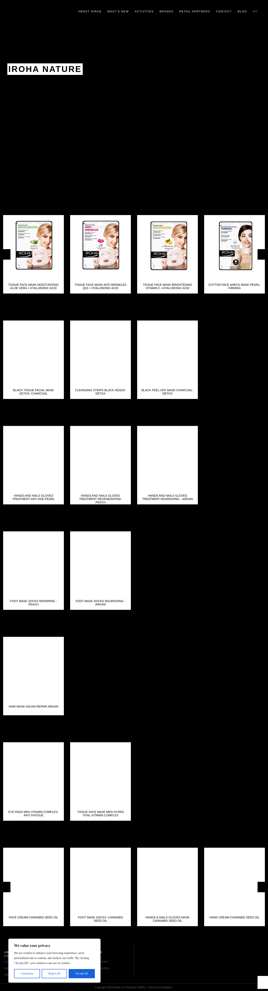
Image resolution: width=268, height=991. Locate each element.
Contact (224, 11)
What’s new (118, 11)
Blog (242, 11)
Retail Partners (194, 11)
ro (255, 11)
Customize (27, 973)
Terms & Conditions (160, 987)
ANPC (142, 987)
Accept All (81, 973)
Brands (166, 11)
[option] (33, 254)
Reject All (54, 973)
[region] (54, 961)
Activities (144, 11)
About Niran (90, 11)
